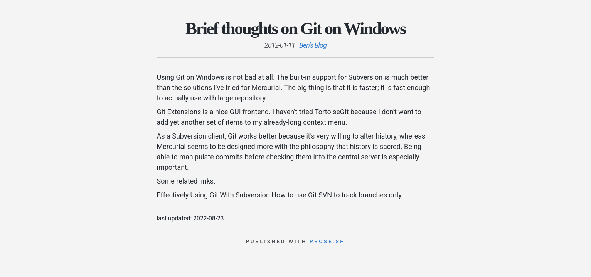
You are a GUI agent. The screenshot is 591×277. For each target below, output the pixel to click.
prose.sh (327, 241)
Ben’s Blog (313, 45)
